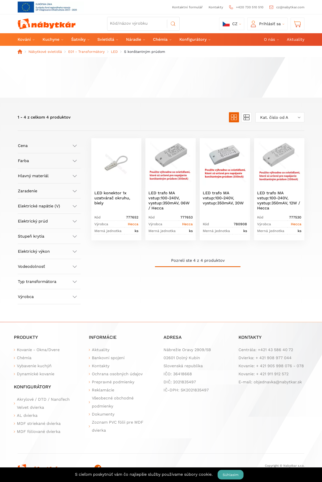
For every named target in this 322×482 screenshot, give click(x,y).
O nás (271, 39)
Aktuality (295, 39)
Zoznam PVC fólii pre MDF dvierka (117, 426)
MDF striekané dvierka (39, 423)
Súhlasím (230, 475)
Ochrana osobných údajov (117, 374)
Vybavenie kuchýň (34, 365)
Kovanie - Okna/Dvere (38, 349)
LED (114, 52)
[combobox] (279, 117)
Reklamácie (103, 390)
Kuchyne (53, 39)
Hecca (133, 224)
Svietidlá (107, 39)
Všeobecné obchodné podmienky (113, 402)
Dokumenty (103, 414)
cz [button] (230, 23)
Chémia (162, 39)
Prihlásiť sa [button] (266, 24)
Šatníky (80, 39)
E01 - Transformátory (86, 52)
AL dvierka (27, 415)
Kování (26, 39)
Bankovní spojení (108, 357)
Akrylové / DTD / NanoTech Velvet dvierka (43, 403)
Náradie (135, 39)
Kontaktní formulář (187, 7)
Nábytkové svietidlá (45, 52)
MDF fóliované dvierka (38, 431)
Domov (20, 51)
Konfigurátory (194, 39)
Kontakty (216, 7)
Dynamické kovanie (35, 374)
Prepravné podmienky (113, 382)
